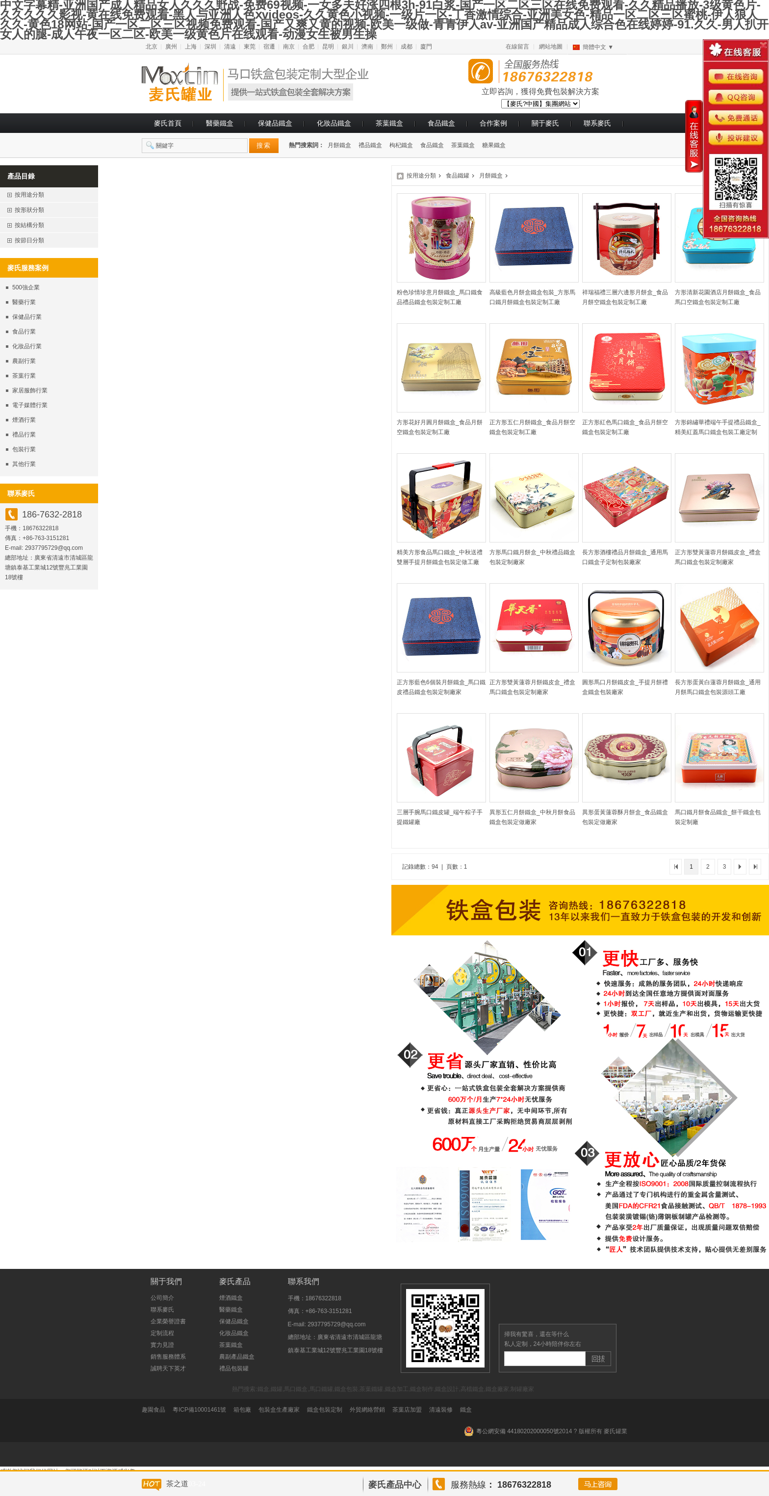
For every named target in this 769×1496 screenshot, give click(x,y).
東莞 (250, 46)
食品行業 (24, 331)
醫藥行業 (24, 302)
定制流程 (162, 1333)
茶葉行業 (24, 375)
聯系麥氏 (597, 123)
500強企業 (26, 287)
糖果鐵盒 (494, 145)
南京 (289, 46)
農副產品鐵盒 (237, 1356)
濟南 (367, 46)
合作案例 (493, 123)
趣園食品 (153, 1409)
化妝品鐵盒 (334, 123)
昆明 (328, 46)
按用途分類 (421, 175)
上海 (191, 46)
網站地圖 (551, 46)
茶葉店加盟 (407, 1409)
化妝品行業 (27, 346)
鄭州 (387, 46)
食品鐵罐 (457, 175)
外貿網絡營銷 (367, 1409)
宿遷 (269, 46)
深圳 (210, 46)
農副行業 (24, 361)
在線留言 (517, 46)
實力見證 (162, 1344)
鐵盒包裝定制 (324, 1409)
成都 (406, 46)
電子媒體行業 (30, 405)
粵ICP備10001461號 (199, 1409)
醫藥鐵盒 (219, 123)
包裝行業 (24, 449)
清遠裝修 (441, 1409)
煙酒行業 (24, 419)
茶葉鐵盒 (389, 123)
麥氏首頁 (167, 123)
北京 (151, 46)
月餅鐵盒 (339, 145)
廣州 (171, 46)
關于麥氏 (545, 123)
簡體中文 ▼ (598, 47)
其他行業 (24, 464)
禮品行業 (24, 434)
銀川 (348, 46)
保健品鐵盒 (275, 123)
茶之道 (177, 1484)
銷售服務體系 (168, 1356)
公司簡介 (162, 1297)
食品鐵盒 (441, 123)
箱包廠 (242, 1409)
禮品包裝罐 (234, 1368)
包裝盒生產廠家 (279, 1409)
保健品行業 (27, 316)
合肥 (308, 46)
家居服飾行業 (30, 390)
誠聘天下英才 (168, 1368)
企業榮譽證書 (168, 1321)
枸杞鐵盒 (401, 145)
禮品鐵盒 (370, 145)
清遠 (230, 46)
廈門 (426, 46)
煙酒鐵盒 (231, 1297)
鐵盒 (466, 1409)
